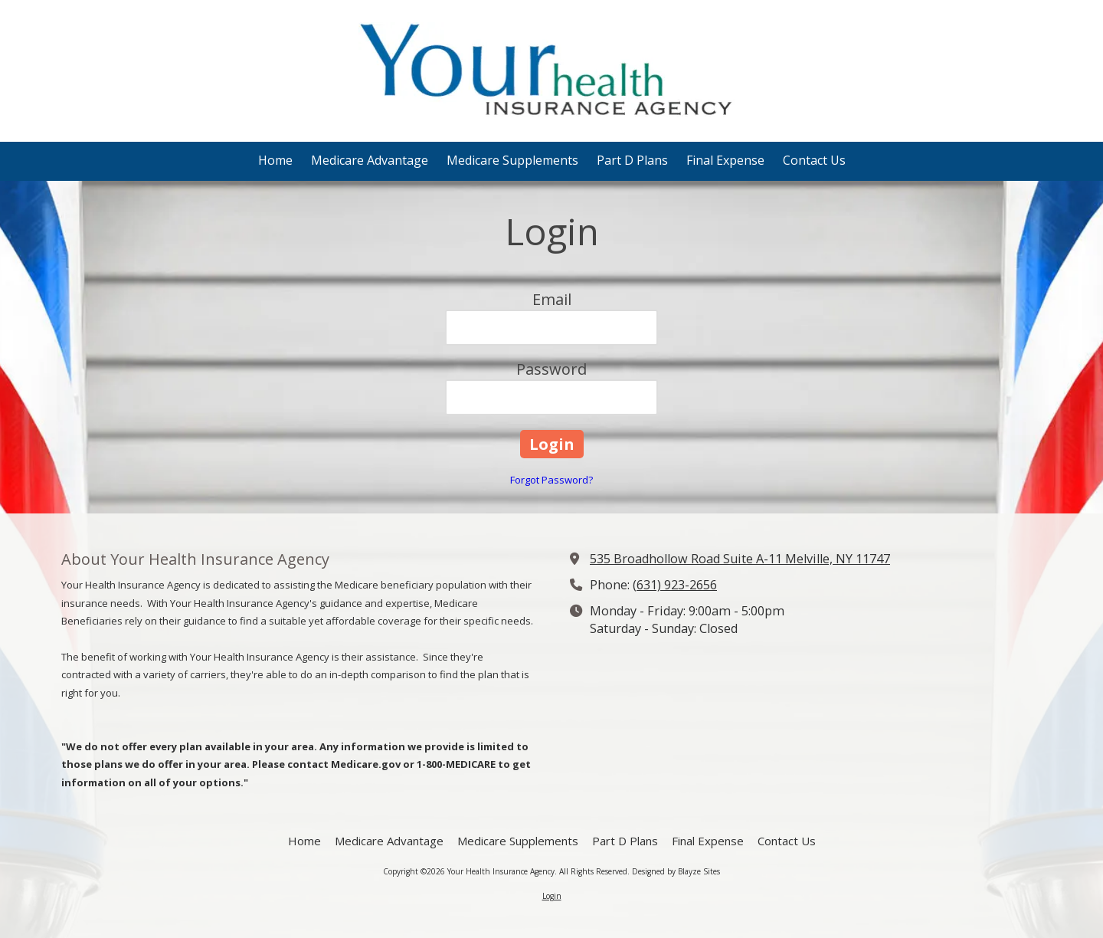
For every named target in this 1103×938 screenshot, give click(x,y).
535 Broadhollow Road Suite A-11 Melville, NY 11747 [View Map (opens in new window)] (740, 558)
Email (551, 299)
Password (551, 369)
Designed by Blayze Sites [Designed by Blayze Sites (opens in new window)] (676, 871)
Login (551, 895)
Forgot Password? (551, 480)
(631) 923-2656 (675, 584)
